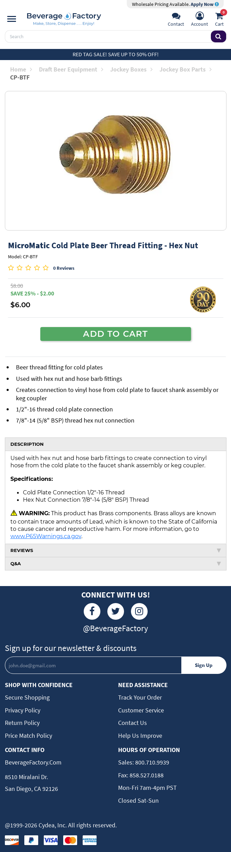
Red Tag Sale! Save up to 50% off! (116, 54)
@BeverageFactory (115, 628)
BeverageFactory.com (33, 762)
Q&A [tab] (115, 563)
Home (21, 69)
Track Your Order (140, 697)
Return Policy (22, 723)
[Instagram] (139, 611)
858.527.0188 (146, 775)
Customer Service (141, 710)
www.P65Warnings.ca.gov (45, 536)
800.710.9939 (151, 762)
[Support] (176, 19)
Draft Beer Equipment (71, 69)
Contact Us (132, 723)
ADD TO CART (115, 333)
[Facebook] (92, 611)
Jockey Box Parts (185, 69)
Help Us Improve (140, 736)
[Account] (199, 19)
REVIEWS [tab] (115, 550)
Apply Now (205, 4)
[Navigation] (11, 19)
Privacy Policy (22, 710)
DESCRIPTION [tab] (27, 444)
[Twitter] (115, 611)
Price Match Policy (28, 736)
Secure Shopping (27, 697)
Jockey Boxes (131, 69)
